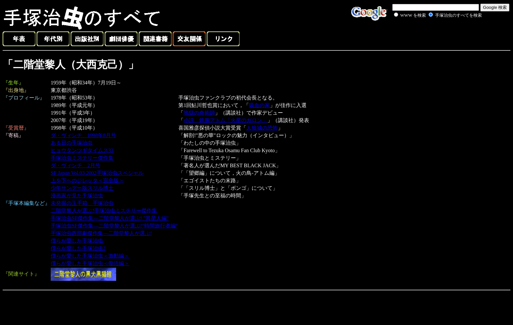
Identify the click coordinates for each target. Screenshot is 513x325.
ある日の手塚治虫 (72, 143)
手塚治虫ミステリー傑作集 (82, 158)
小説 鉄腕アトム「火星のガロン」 (225, 120)
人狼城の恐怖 (262, 128)
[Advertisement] (430, 34)
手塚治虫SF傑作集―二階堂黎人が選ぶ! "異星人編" (109, 218)
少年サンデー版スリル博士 (82, 188)
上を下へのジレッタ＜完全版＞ (87, 180)
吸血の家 (259, 105)
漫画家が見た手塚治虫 (77, 195)
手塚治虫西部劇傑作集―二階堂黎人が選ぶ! (101, 233)
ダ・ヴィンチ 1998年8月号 (83, 135)
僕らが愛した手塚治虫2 (78, 248)
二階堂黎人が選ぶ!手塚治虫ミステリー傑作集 (104, 210)
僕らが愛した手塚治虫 (77, 241)
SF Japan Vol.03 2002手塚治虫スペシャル (97, 173)
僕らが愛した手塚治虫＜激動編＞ (90, 256)
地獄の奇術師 (199, 113)
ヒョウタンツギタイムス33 (82, 150)
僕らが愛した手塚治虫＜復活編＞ (90, 263)
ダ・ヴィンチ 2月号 (75, 165)
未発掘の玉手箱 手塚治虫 (82, 203)
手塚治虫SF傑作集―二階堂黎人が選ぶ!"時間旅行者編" (114, 225)
